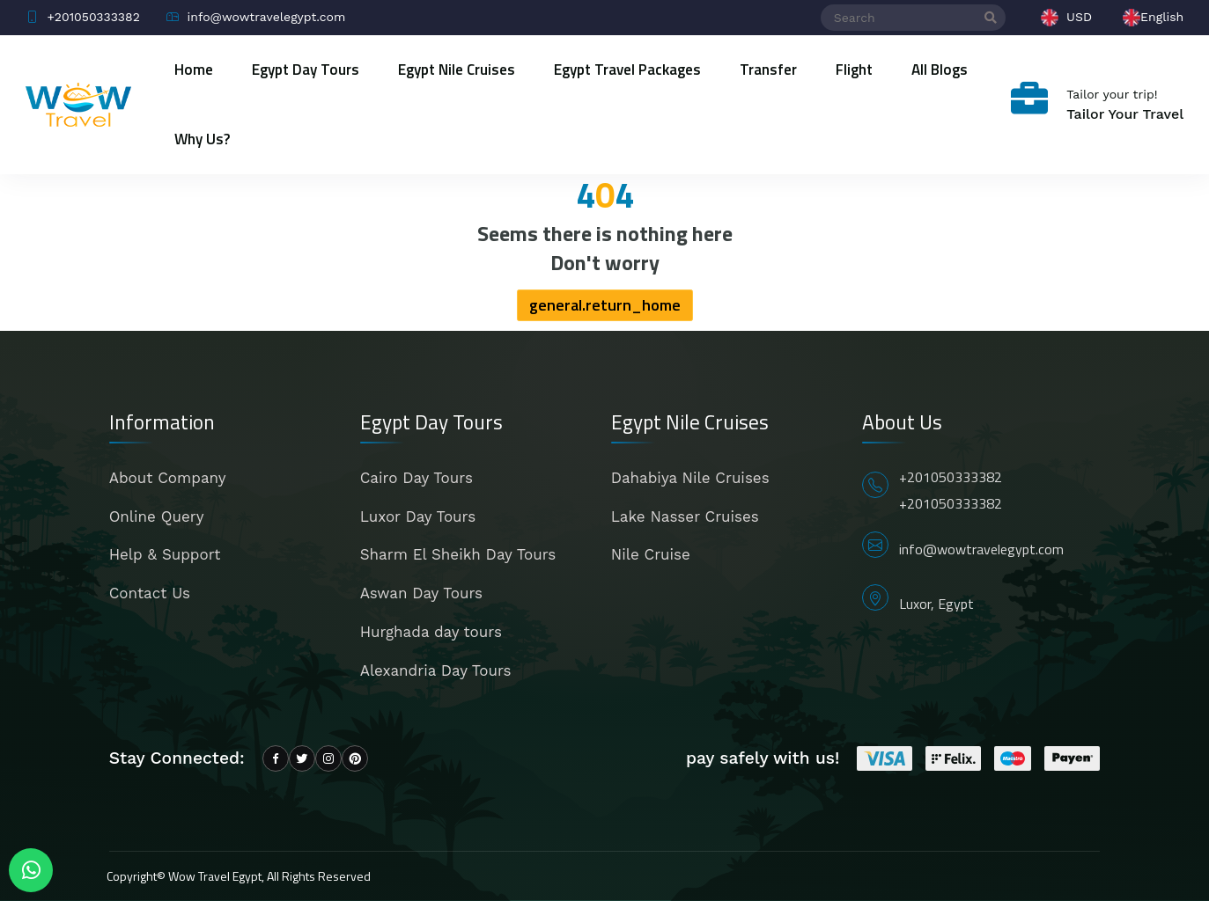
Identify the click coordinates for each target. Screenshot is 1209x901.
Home (193, 69)
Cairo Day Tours (416, 478)
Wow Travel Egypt (215, 876)
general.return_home (605, 305)
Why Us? (202, 139)
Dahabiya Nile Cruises (690, 478)
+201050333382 (950, 476)
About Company (167, 478)
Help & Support (165, 554)
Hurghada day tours (431, 632)
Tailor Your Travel (1124, 114)
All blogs (939, 69)
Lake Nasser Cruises (685, 516)
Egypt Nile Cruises (456, 69)
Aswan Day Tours (421, 593)
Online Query (156, 516)
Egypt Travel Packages (627, 69)
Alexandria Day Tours (436, 670)
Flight (854, 69)
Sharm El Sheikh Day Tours (458, 554)
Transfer (768, 69)
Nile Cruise (650, 554)
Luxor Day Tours (417, 516)
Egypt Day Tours (305, 69)
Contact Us (149, 593)
